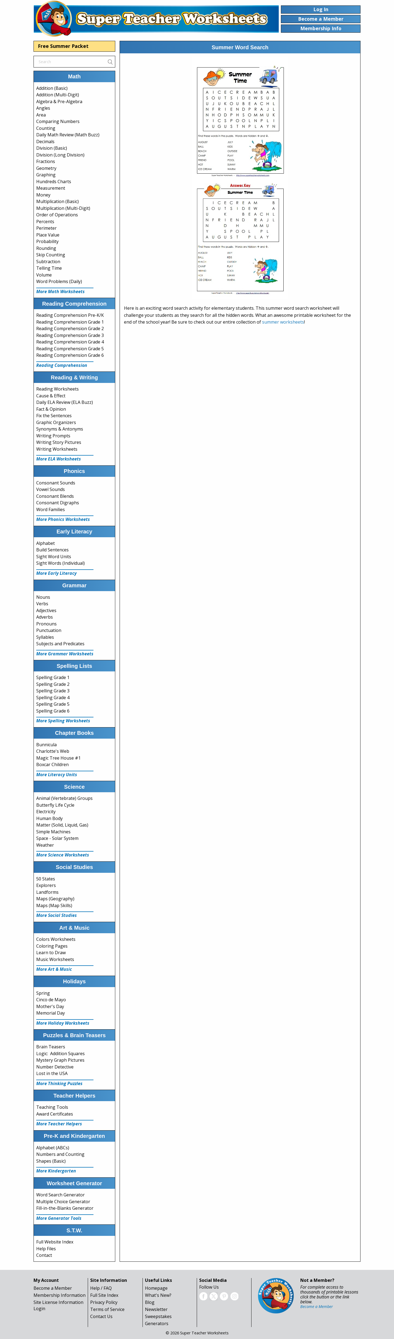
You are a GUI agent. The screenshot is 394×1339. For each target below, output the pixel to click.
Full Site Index (104, 1295)
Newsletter (156, 1309)
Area (41, 115)
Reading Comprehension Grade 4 (70, 342)
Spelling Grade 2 (52, 684)
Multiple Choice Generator (63, 1202)
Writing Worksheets (56, 449)
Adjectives (46, 610)
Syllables (45, 637)
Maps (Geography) (55, 899)
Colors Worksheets (55, 939)
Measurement (50, 188)
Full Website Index (54, 1242)
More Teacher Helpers (59, 1124)
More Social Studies (56, 915)
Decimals (45, 142)
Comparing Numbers (58, 121)
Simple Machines (53, 832)
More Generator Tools (58, 1218)
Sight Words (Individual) (60, 563)
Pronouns (46, 624)
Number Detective (55, 1067)
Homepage (156, 1288)
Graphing (46, 175)
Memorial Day (50, 1013)
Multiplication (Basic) (57, 201)
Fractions (45, 161)
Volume (44, 275)
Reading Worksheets (57, 389)
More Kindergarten (56, 1171)
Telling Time (49, 268)
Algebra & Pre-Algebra (59, 102)
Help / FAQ (101, 1288)
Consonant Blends (55, 496)
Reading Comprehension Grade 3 (70, 335)
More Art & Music (54, 969)
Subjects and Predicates (60, 644)
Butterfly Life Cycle (55, 805)
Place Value (47, 235)
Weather (45, 845)
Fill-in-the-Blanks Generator (64, 1208)
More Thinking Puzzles (59, 1083)
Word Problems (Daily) (59, 281)
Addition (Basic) (52, 88)
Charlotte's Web (52, 751)
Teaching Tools (52, 1107)
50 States (45, 879)
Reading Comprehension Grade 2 (70, 328)
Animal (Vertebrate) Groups (64, 798)
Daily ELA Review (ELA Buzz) (64, 402)
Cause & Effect (50, 396)
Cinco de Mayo (51, 1000)
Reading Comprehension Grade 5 (70, 349)
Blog (149, 1302)
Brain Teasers (50, 1047)
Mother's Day (50, 1006)
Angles (43, 108)
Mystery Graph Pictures (60, 1060)
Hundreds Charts (53, 182)
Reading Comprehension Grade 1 (70, 322)
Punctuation (48, 630)
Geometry (46, 168)
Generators (156, 1323)
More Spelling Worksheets (63, 721)
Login (39, 1309)
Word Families (50, 509)
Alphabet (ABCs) (52, 1148)
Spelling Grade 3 (52, 691)
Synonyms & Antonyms (59, 429)
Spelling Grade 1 (52, 677)
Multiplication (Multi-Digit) (63, 208)
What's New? (158, 1295)
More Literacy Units (56, 775)
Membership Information (60, 1295)
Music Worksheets (55, 959)
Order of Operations (57, 215)
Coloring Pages (52, 946)
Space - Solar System (57, 838)
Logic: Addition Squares (60, 1054)
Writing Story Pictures (58, 442)
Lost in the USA (52, 1073)
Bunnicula (46, 745)
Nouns (43, 597)
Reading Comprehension (61, 365)
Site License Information (58, 1302)
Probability (47, 241)
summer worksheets (283, 322)
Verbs (42, 604)
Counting (45, 128)
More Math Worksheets (60, 291)
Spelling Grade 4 (52, 698)
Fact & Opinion (51, 409)
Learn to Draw (51, 953)
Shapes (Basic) (51, 1161)
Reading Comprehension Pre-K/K (70, 315)
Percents (45, 222)
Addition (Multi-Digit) (57, 95)
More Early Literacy (56, 573)
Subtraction (48, 262)
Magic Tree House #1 (58, 758)
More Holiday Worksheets (62, 1023)
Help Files (46, 1249)
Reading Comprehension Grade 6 (70, 355)
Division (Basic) (51, 148)
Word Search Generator (60, 1195)
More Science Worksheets (62, 855)
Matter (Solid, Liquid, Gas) (62, 825)
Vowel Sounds (50, 489)
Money (43, 195)
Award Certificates (54, 1114)
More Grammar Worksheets (64, 654)
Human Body (49, 818)
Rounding (46, 248)
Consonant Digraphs (57, 503)
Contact (44, 1255)
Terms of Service (107, 1309)
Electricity (46, 812)
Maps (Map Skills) (54, 905)
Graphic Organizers (56, 422)
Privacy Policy (103, 1302)
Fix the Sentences (54, 416)
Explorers (46, 885)
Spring (43, 993)
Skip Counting (50, 255)
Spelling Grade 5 (52, 704)
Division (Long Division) (60, 155)
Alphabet (45, 543)
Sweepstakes (158, 1316)
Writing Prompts (53, 436)
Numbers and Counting (60, 1154)
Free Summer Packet (63, 46)
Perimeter (46, 228)
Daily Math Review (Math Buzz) (67, 135)
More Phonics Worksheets (63, 519)
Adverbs (44, 617)
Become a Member (53, 1288)
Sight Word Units (53, 557)
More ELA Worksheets (58, 459)
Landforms (47, 892)
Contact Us (101, 1316)
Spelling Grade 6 (52, 711)
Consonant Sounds (55, 483)
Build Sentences (52, 550)
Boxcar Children (52, 764)
